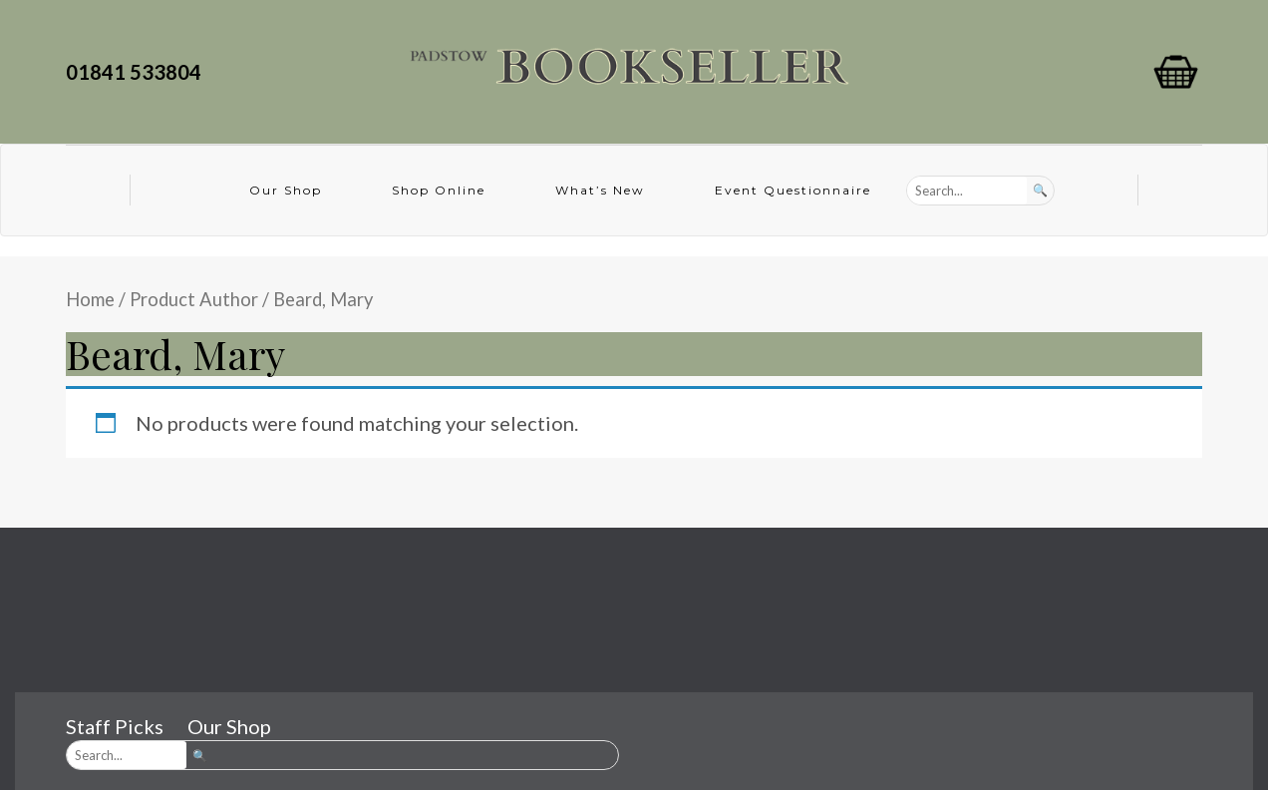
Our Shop (285, 190)
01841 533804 (137, 72)
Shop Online (438, 190)
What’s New (600, 190)
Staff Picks (114, 726)
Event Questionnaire (793, 190)
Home (90, 299)
